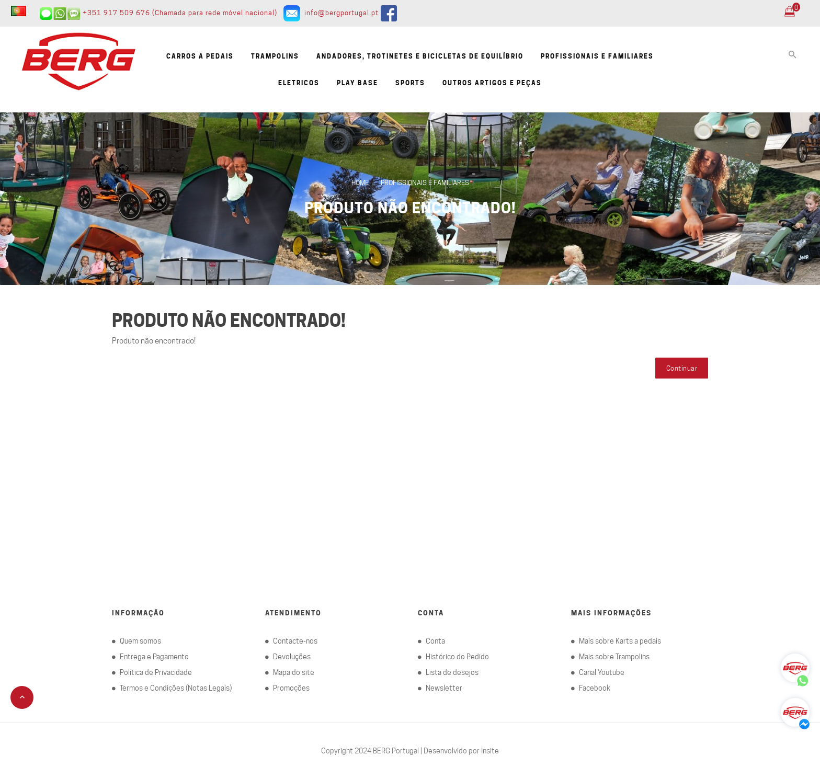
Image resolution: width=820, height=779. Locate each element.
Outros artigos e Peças (492, 83)
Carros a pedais (200, 56)
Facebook (594, 688)
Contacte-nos (295, 641)
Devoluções (292, 656)
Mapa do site (293, 672)
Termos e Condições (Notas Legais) (176, 688)
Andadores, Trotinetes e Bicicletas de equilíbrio (419, 56)
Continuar (682, 368)
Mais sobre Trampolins (614, 656)
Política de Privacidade (156, 672)
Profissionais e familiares (597, 56)
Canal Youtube (601, 672)
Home (360, 182)
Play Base (357, 83)
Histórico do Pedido (457, 656)
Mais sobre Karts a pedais (620, 641)
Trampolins (275, 56)
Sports (410, 83)
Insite (490, 751)
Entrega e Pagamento (154, 656)
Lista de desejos (452, 672)
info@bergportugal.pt (341, 12)
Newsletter (444, 688)
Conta (435, 641)
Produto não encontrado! (410, 208)
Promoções (291, 688)
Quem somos (140, 641)
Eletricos (299, 83)
